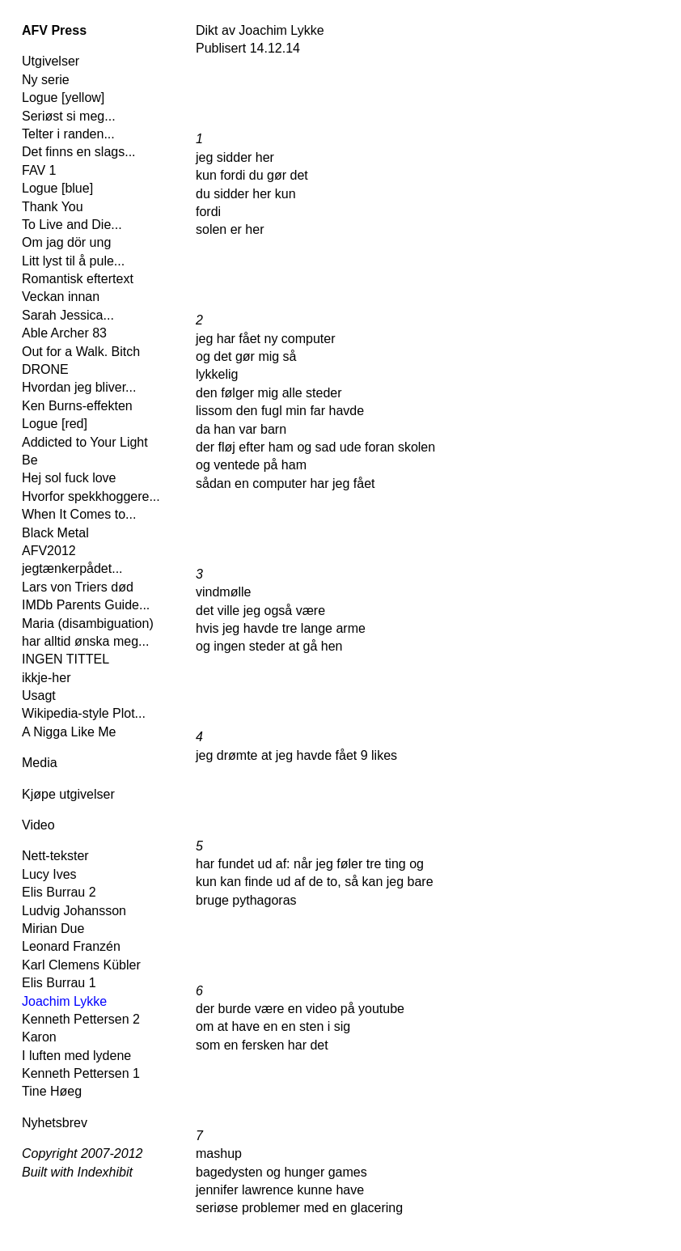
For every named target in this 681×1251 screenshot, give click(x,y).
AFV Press (54, 30)
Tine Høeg (52, 1091)
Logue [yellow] (63, 97)
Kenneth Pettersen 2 (81, 1019)
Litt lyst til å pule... (73, 261)
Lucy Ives (49, 874)
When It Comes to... (79, 514)
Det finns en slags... (79, 152)
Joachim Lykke (64, 1001)
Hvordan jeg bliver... (79, 387)
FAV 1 (39, 170)
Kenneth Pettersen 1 (81, 1073)
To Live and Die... (72, 224)
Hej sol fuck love (69, 478)
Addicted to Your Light (85, 442)
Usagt (39, 695)
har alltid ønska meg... (85, 641)
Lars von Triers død (77, 587)
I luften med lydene (76, 1055)
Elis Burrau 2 (59, 892)
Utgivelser (50, 61)
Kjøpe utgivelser (68, 794)
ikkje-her (46, 678)
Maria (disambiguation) (88, 623)
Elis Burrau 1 (59, 983)
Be (30, 460)
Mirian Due (53, 928)
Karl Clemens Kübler (81, 965)
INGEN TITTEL (65, 659)
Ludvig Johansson (74, 911)
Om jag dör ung (66, 242)
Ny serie (46, 80)
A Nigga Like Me (69, 732)
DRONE (45, 369)
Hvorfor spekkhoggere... (91, 496)
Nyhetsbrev (54, 1123)
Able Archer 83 (64, 333)
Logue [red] (54, 423)
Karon (39, 1037)
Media (39, 763)
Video (38, 825)
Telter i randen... (68, 134)
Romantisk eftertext (77, 279)
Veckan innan (60, 296)
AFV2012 (49, 551)
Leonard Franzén (71, 946)
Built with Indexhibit (77, 1172)
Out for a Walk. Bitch (81, 351)
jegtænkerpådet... (72, 568)
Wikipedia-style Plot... (84, 713)
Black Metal (55, 533)
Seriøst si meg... (69, 116)
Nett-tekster (55, 856)
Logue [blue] (57, 188)
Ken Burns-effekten (77, 406)
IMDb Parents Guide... (86, 605)
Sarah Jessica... (68, 315)
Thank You (52, 207)
